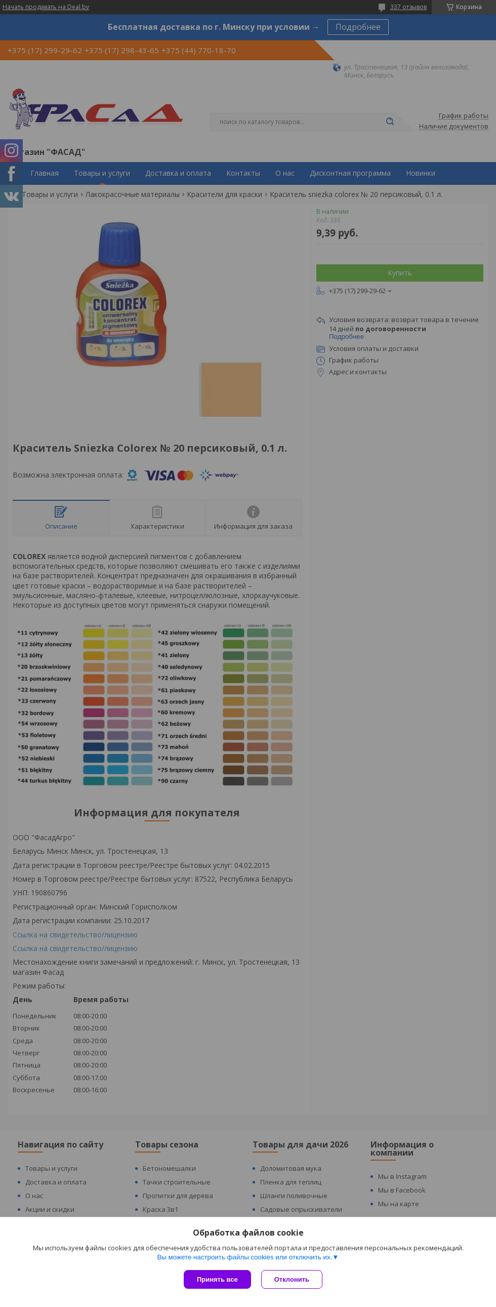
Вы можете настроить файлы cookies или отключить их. (244, 1257)
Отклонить (291, 1279)
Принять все (217, 1279)
